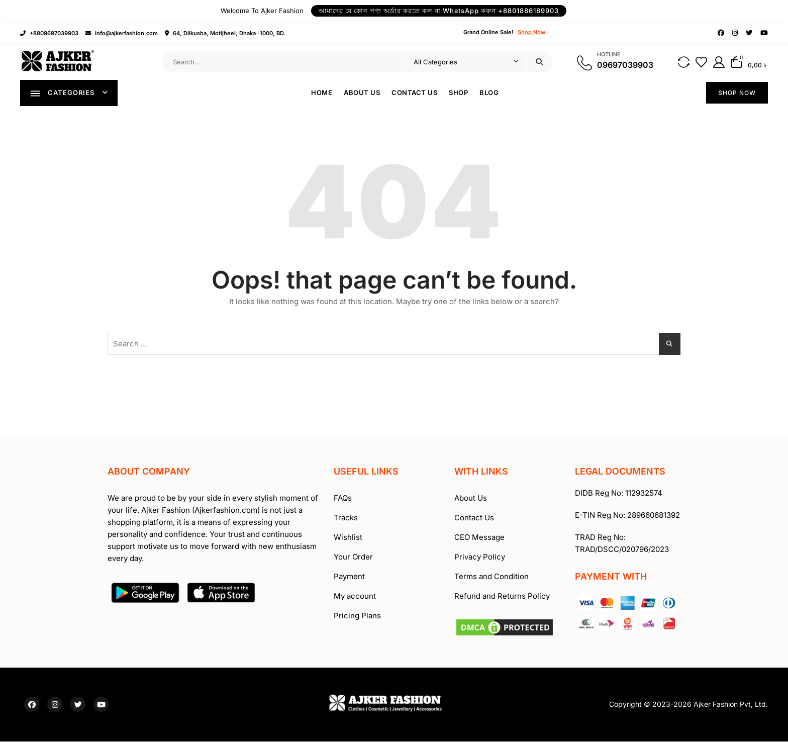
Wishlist (348, 538)
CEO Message (479, 538)
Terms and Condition (491, 577)
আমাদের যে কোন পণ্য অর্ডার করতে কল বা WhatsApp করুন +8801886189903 (439, 11)
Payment (349, 577)
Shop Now (531, 32)
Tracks (346, 518)
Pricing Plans (357, 616)
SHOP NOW (737, 93)
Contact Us (415, 93)
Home (322, 93)
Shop (458, 93)
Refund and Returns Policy (502, 597)
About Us (362, 93)
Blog (489, 93)
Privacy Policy (479, 558)
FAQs (343, 499)
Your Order (353, 558)
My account (355, 597)
